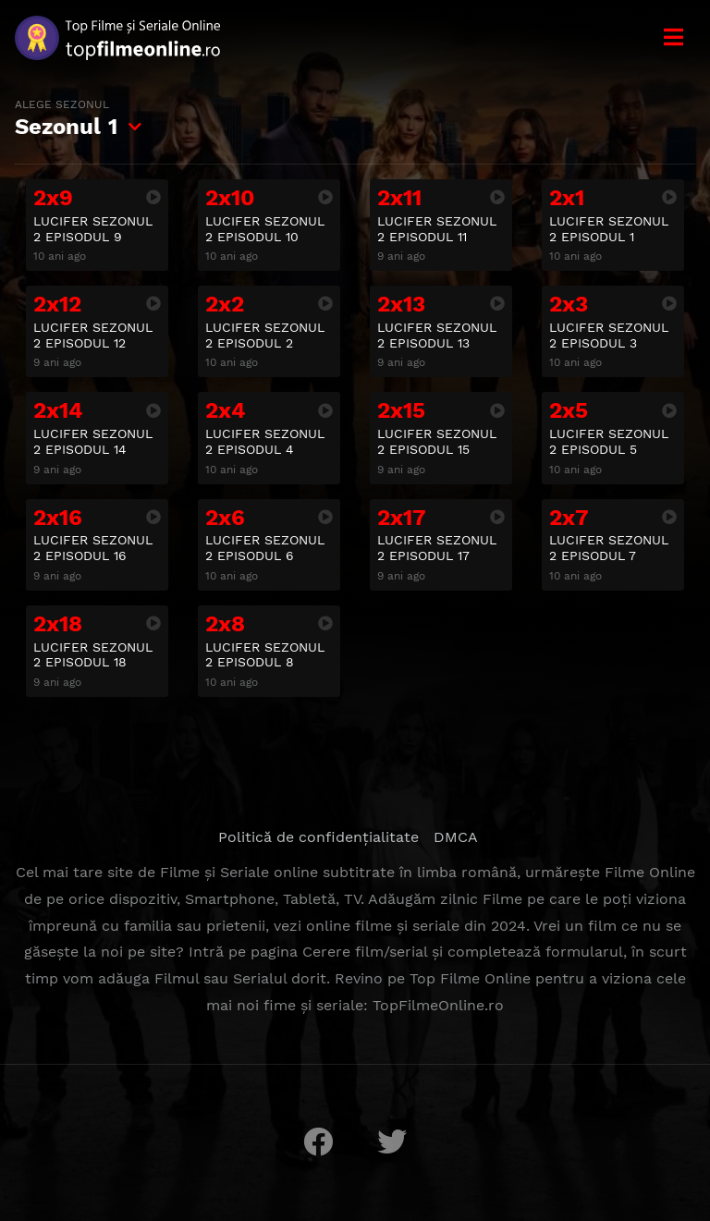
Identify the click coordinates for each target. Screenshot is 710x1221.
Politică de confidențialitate (318, 837)
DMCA (456, 837)
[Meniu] (673, 37)
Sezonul (66, 118)
